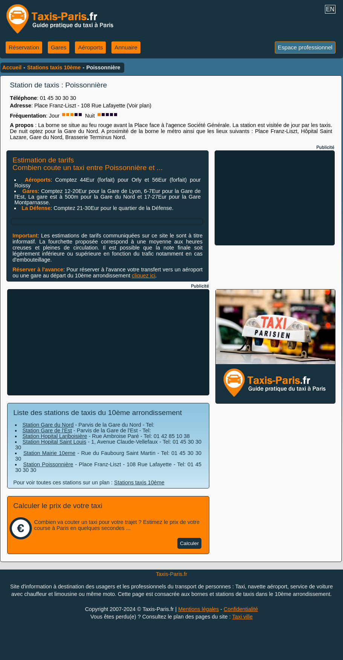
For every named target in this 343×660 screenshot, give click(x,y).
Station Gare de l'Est (47, 430)
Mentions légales (198, 609)
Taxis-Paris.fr (171, 574)
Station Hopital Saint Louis (54, 442)
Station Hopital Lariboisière (55, 436)
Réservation (24, 47)
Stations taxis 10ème (54, 67)
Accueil (11, 67)
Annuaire (125, 47)
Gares (58, 47)
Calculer (189, 543)
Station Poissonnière (48, 464)
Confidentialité (241, 609)
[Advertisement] (274, 198)
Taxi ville (242, 617)
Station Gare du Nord (48, 425)
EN (330, 9)
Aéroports (90, 47)
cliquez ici (143, 276)
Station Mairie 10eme (49, 453)
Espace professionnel (305, 47)
